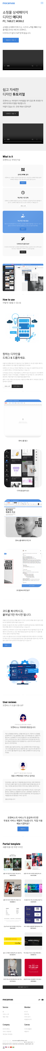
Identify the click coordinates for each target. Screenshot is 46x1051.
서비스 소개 (23, 206)
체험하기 (23, 182)
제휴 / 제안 (5, 1017)
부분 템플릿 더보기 (23, 987)
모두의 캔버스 (17, 386)
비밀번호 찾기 (28, 1019)
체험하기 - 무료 (11, 40)
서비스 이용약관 (7, 1031)
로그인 (26, 1011)
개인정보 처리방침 (7, 1034)
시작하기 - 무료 (11, 114)
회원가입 (23, 252)
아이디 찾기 (27, 1017)
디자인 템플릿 (28, 1029)
